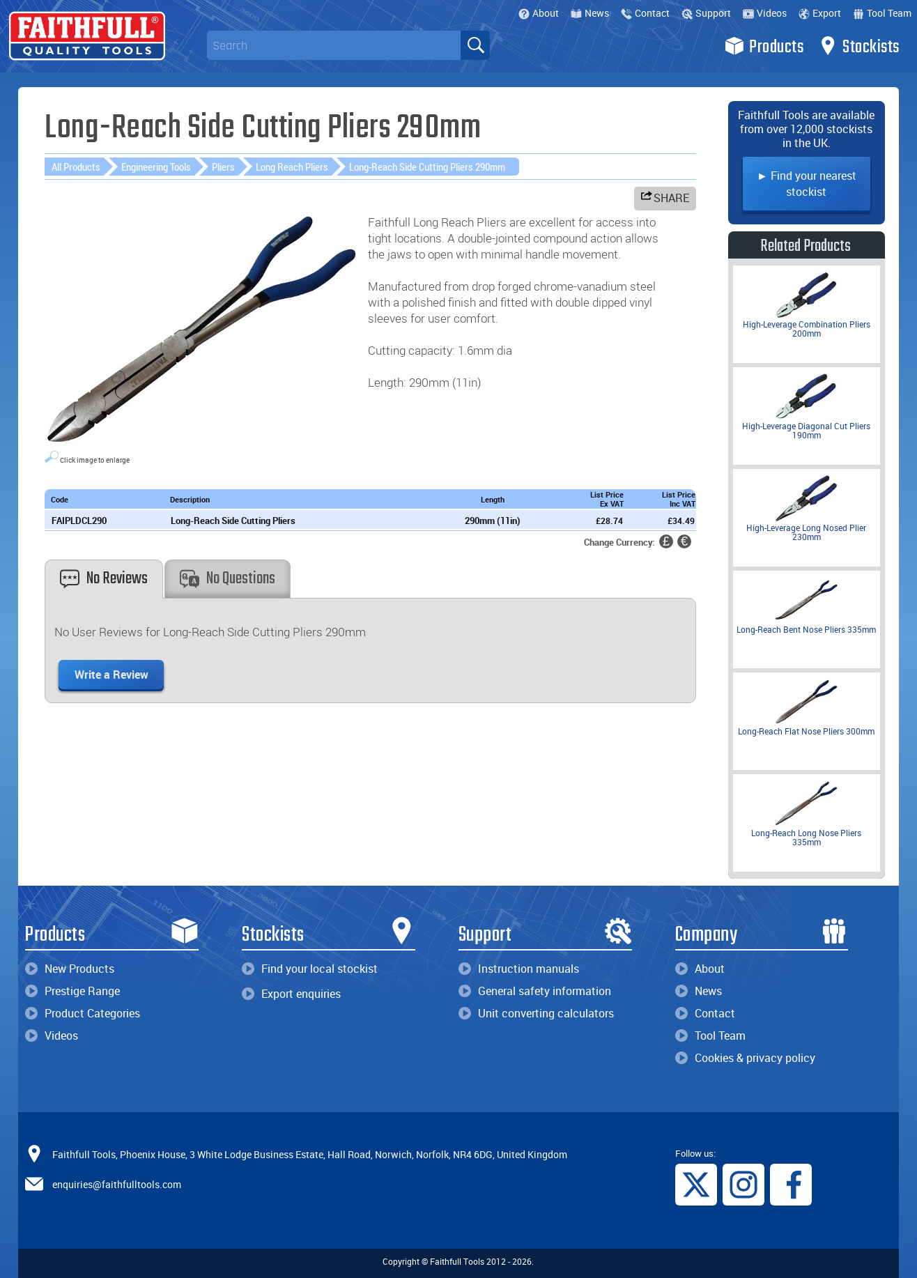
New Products (69, 968)
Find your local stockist (310, 968)
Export (820, 13)
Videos (765, 13)
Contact (645, 13)
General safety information (534, 991)
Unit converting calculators (536, 1013)
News (590, 13)
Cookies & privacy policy (745, 1057)
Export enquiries (291, 993)
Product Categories (82, 1013)
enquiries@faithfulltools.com (116, 1184)
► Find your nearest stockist (806, 183)
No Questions (227, 579)
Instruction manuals (518, 968)
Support (706, 13)
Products (764, 46)
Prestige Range (72, 991)
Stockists (859, 46)
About (538, 13)
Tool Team (882, 13)
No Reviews (104, 579)
